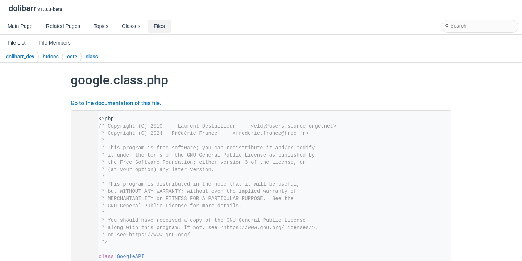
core (72, 57)
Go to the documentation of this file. (116, 103)
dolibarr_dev (20, 57)
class (92, 57)
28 (82, 257)
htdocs (51, 57)
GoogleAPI (130, 257)
